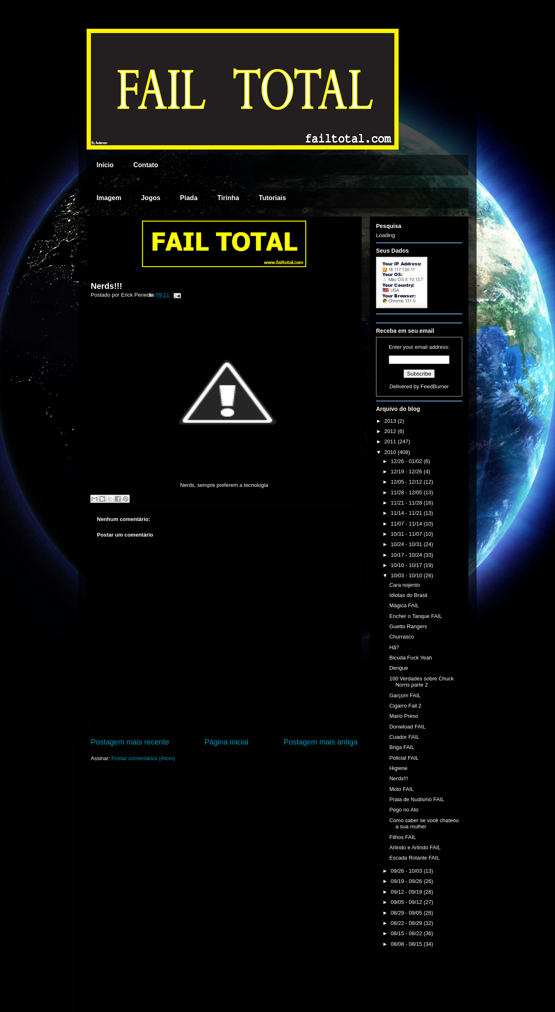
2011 (391, 441)
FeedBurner (435, 386)
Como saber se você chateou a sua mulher (424, 823)
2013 (391, 421)
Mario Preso (403, 716)
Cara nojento (404, 585)
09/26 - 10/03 (407, 871)
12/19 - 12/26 (407, 471)
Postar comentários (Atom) (143, 758)
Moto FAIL (401, 789)
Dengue (398, 668)
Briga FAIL (401, 747)
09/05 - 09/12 (407, 902)
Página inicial (226, 742)
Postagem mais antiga (321, 742)
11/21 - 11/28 (407, 503)
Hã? (394, 647)
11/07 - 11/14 (407, 524)
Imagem (108, 197)
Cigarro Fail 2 (405, 706)
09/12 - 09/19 (407, 892)
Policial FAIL (404, 758)
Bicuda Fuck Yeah (410, 658)
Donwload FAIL (407, 727)
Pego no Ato (403, 810)
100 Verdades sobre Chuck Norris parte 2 (421, 681)
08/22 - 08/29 (407, 923)
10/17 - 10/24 (407, 555)
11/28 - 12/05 (407, 492)
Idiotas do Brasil (408, 595)
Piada (189, 197)
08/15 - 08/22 (407, 933)
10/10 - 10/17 (407, 565)
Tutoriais (272, 197)
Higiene (398, 768)
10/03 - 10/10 (407, 575)
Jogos (150, 197)
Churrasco (401, 637)
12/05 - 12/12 (407, 482)
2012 (391, 431)
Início (105, 164)
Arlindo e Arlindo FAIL (414, 847)
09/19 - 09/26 (407, 881)
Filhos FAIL (402, 837)
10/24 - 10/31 (407, 544)
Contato (145, 164)
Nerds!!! (106, 285)
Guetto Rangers (408, 626)
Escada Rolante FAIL (414, 858)
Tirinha (228, 197)
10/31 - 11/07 (407, 534)
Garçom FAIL (405, 695)
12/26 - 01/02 (407, 461)
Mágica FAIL (404, 605)
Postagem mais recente (130, 742)
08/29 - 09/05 (407, 913)
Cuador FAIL (404, 737)
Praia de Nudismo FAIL (416, 799)
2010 (391, 452)
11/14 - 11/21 (407, 513)
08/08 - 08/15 (407, 944)
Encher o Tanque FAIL (415, 616)
